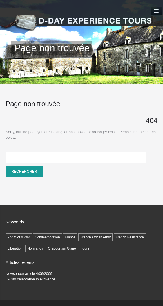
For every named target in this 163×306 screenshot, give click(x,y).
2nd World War (19, 237)
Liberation (15, 248)
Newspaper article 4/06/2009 (29, 273)
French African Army (95, 237)
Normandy (35, 248)
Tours (85, 248)
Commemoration (47, 237)
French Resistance (130, 237)
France (70, 237)
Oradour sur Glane (62, 248)
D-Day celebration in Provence (30, 279)
